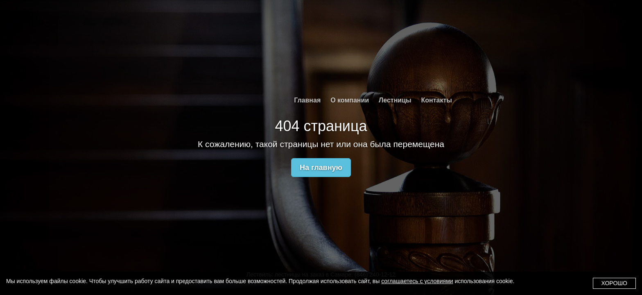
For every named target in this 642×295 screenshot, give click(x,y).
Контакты (436, 100)
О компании (349, 100)
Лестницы (395, 100)
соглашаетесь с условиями (417, 281)
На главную (321, 167)
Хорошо (614, 283)
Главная (307, 100)
